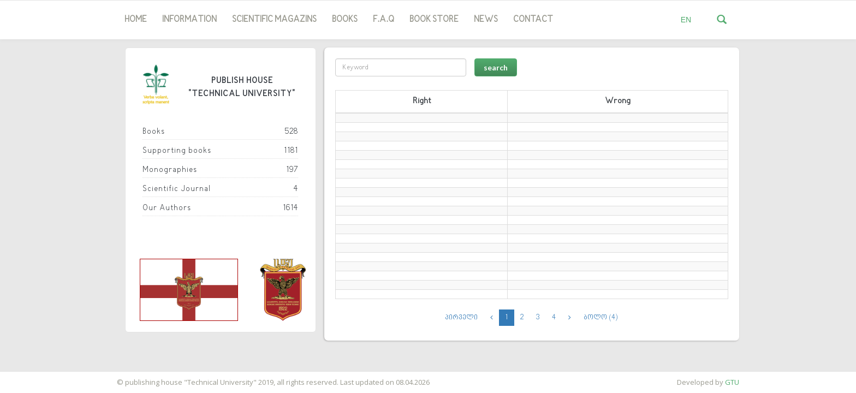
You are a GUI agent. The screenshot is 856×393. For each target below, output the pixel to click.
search (496, 67)
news (486, 19)
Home (135, 19)
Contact (533, 19)
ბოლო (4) (600, 317)
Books (345, 19)
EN (686, 19)
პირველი (461, 317)
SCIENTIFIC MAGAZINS (274, 19)
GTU (732, 382)
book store (434, 19)
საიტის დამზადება (32, 377)
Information (189, 19)
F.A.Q (383, 19)
